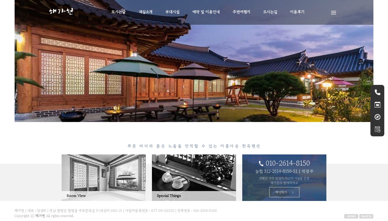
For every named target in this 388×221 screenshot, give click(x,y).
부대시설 (172, 12)
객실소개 (145, 12)
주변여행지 (241, 12)
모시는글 (118, 12)
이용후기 (297, 12)
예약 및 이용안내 (206, 12)
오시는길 (270, 12)
